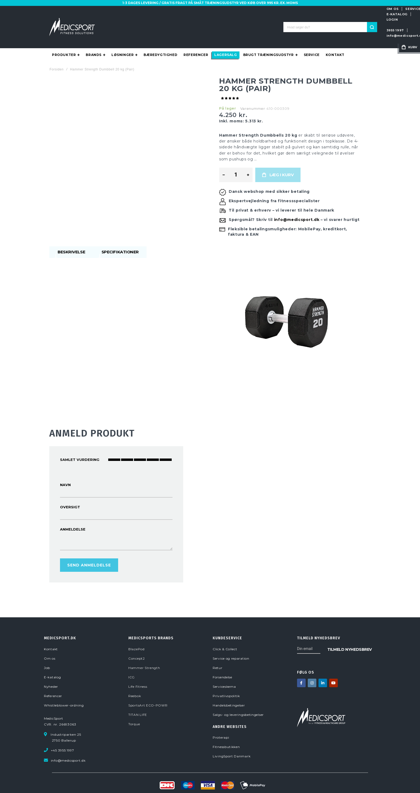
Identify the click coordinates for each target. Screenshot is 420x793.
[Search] (252, 19)
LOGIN (350, 9)
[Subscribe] (349, 633)
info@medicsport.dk (318, 19)
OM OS (282, 9)
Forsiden (56, 54)
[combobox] (210, 19)
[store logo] (72, 19)
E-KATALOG (327, 9)
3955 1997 (284, 19)
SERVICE (302, 9)
